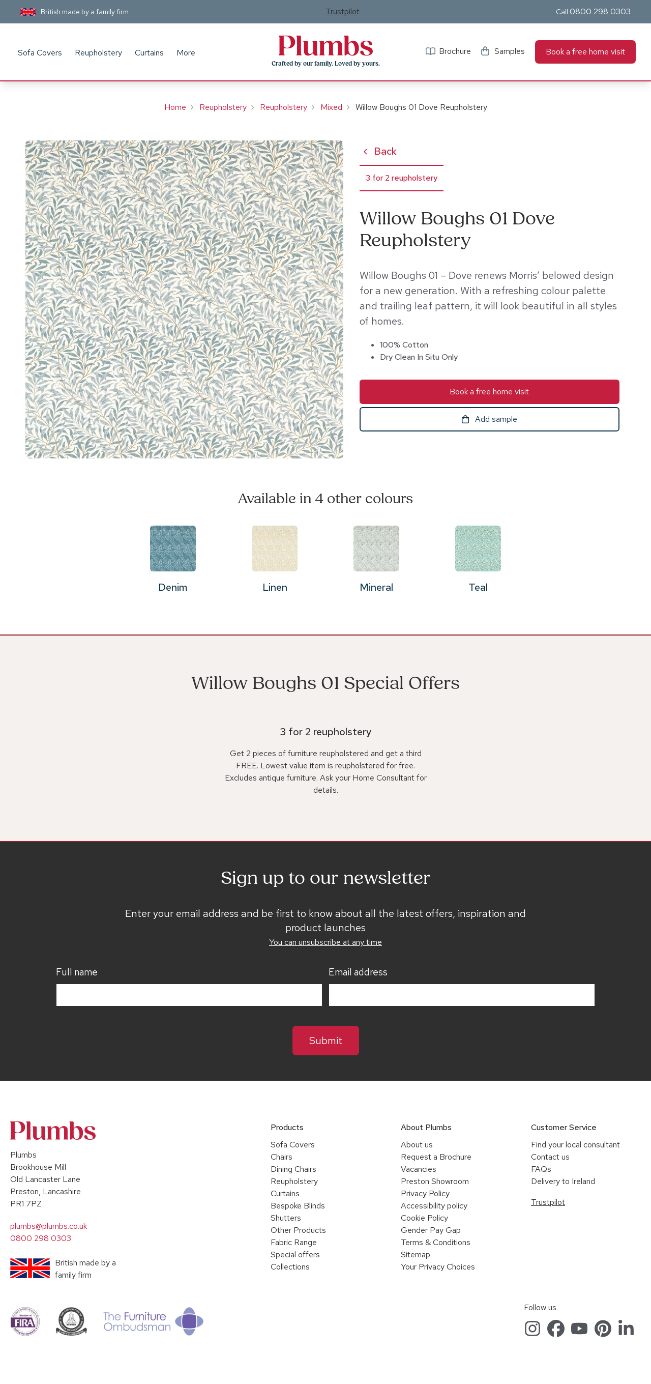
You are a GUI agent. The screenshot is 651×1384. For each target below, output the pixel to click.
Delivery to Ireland (563, 1181)
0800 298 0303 (600, 11)
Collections (290, 1266)
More (185, 52)
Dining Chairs (293, 1169)
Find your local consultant (575, 1144)
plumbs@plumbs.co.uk (48, 1226)
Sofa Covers (40, 52)
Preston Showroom (435, 1181)
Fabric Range (294, 1242)
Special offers (295, 1254)
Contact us (550, 1156)
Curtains (149, 52)
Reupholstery (98, 52)
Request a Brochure (436, 1156)
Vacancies (418, 1169)
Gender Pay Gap (431, 1230)
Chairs (281, 1156)
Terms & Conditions (435, 1242)
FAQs (541, 1169)
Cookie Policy (424, 1218)
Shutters (286, 1218)
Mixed (331, 107)
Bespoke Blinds (298, 1205)
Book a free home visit (585, 51)
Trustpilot (343, 11)
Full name (77, 972)
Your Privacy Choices (438, 1266)
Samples (509, 51)
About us (417, 1144)
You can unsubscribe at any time (325, 942)
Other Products (298, 1230)
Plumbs (325, 46)
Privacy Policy (425, 1193)
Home (175, 107)
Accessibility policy (434, 1205)
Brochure (455, 51)
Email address (358, 972)
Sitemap (415, 1254)
